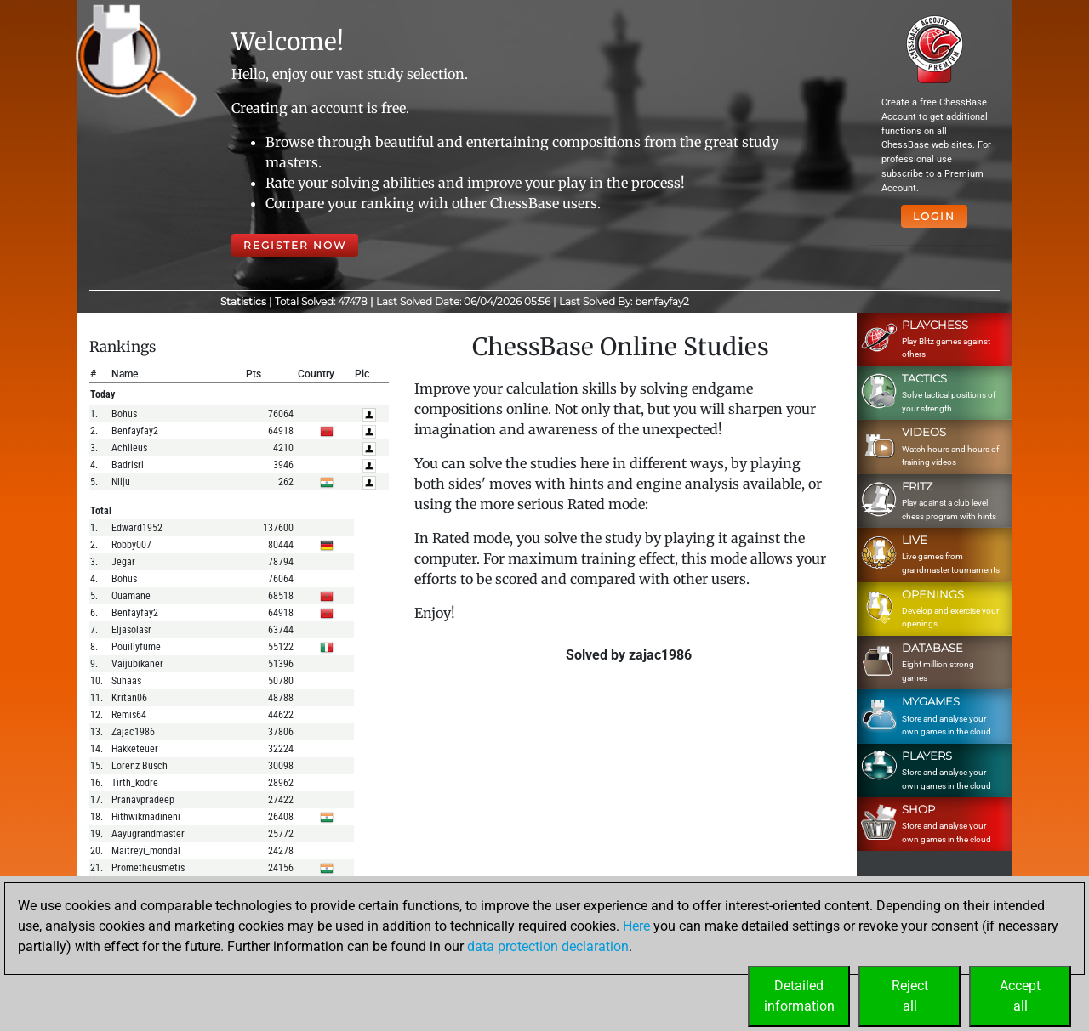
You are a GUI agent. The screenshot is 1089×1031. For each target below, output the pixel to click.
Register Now (294, 245)
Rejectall (910, 995)
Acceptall (1020, 995)
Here (636, 926)
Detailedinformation (799, 995)
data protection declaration (548, 946)
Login (934, 216)
